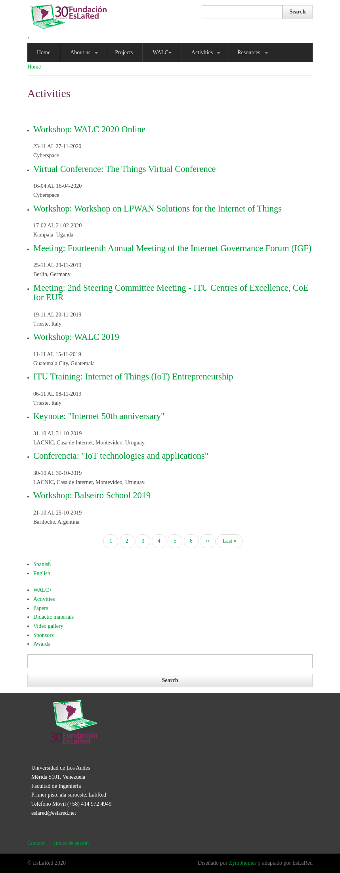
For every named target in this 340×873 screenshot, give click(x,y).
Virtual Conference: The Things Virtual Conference (124, 169)
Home (43, 52)
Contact (36, 843)
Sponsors (43, 635)
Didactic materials (53, 617)
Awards (41, 644)
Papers (40, 608)
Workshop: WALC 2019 (76, 337)
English (41, 573)
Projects (124, 52)
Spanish (42, 564)
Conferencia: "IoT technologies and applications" (120, 456)
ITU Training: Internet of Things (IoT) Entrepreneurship (133, 376)
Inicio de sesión (71, 843)
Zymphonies (242, 863)
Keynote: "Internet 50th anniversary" (98, 416)
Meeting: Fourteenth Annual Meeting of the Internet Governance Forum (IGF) (172, 248)
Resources (254, 56)
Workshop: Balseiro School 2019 (92, 495)
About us (85, 56)
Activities (207, 56)
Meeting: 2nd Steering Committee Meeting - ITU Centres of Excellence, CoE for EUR (171, 293)
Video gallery (48, 626)
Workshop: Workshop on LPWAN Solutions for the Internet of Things (157, 208)
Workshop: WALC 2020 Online (89, 129)
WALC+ (162, 52)
